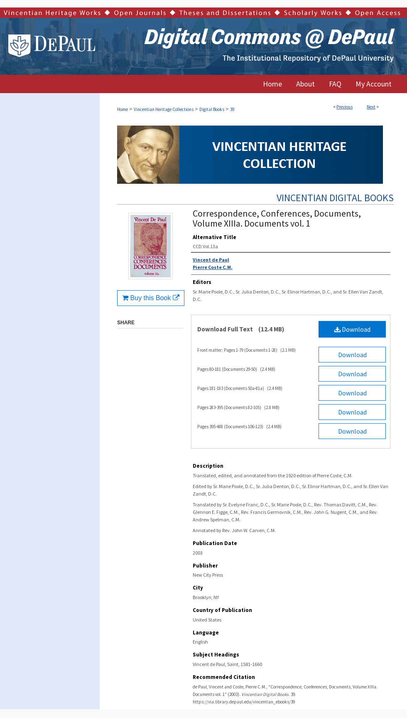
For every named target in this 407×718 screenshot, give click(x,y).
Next (371, 107)
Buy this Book (150, 297)
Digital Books (211, 109)
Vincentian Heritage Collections (164, 109)
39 (232, 109)
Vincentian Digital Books (335, 197)
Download (352, 329)
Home (122, 109)
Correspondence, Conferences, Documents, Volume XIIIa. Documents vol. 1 (277, 218)
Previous (344, 107)
